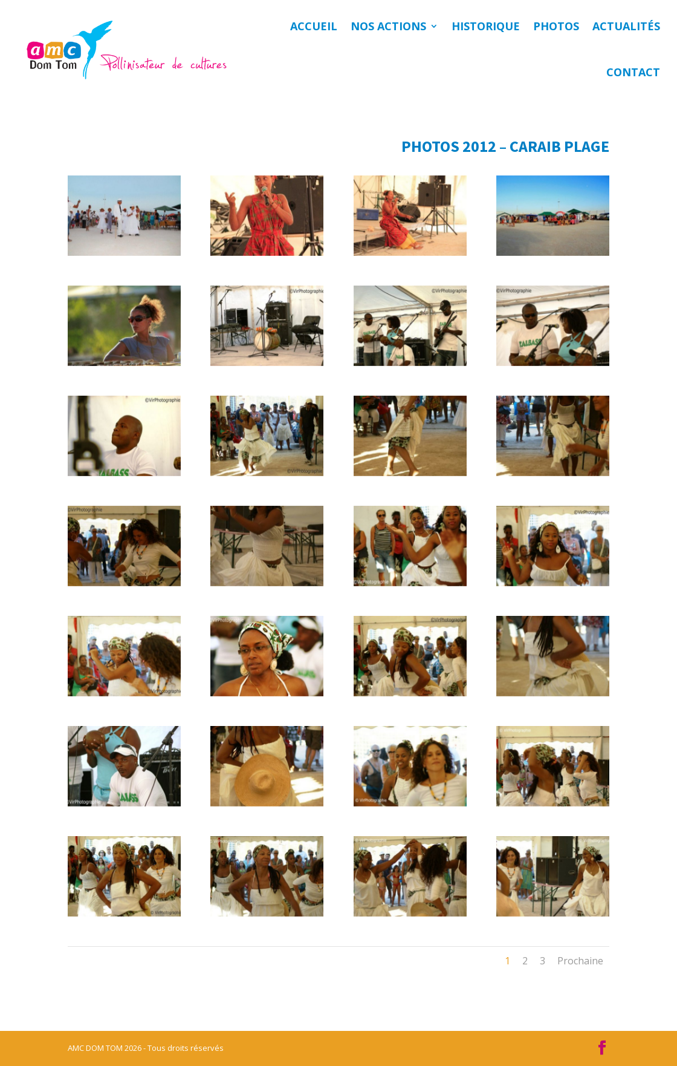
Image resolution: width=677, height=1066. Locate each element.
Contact (633, 72)
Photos (556, 26)
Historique (486, 26)
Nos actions (388, 26)
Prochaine (580, 960)
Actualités (626, 26)
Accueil (313, 26)
